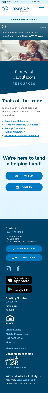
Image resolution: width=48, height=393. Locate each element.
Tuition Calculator (14, 131)
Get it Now (36, 36)
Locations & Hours (24, 248)
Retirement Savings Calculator (21, 135)
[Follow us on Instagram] (11, 270)
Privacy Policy (13, 329)
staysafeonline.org (16, 348)
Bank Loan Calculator (16, 121)
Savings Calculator (14, 128)
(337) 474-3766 (14, 232)
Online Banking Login (24, 19)
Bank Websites (25, 379)
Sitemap (10, 342)
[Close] (43, 26)
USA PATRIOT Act (15, 338)
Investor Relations (16, 367)
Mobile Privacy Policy (17, 334)
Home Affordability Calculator (21, 124)
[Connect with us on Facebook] (21, 270)
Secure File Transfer (24, 257)
